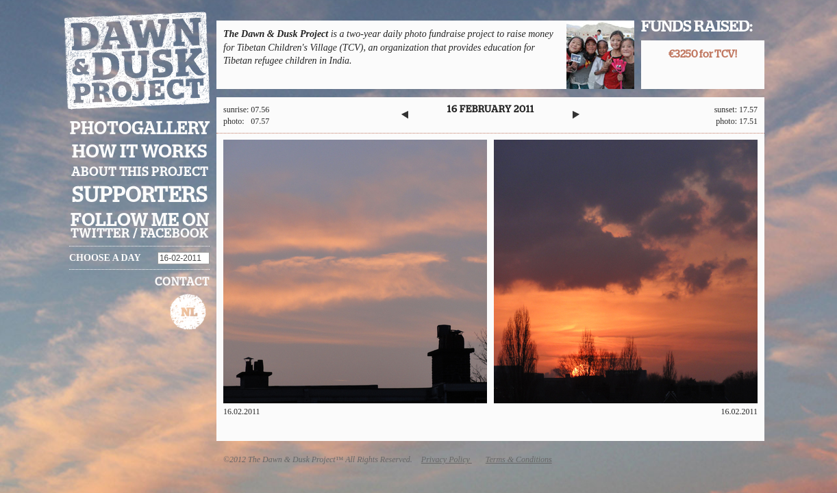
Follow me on (140, 220)
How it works (140, 152)
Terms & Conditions (519, 459)
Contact (182, 282)
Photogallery (140, 129)
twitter (100, 234)
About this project (139, 172)
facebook (174, 234)
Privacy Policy (446, 459)
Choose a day (105, 258)
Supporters (140, 195)
